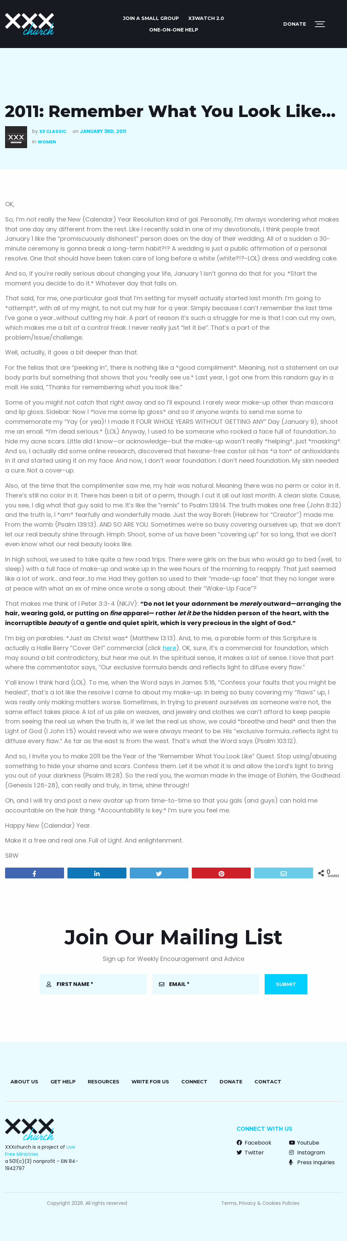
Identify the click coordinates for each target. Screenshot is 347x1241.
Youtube (304, 1143)
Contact (267, 1082)
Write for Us (150, 1082)
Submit (286, 984)
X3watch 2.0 (206, 18)
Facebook (254, 1143)
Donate (294, 24)
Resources (103, 1082)
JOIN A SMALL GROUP (151, 18)
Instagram (307, 1152)
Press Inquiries (312, 1162)
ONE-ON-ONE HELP (173, 30)
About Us (24, 1082)
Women (47, 142)
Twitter (250, 1152)
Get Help (63, 1082)
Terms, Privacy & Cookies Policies (260, 1203)
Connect (194, 1082)
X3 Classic (52, 131)
